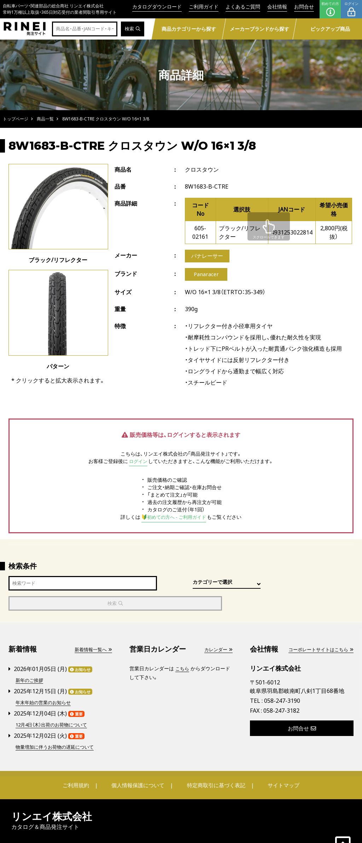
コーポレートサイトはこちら (319, 629)
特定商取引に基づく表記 (214, 764)
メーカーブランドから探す (259, 28)
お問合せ (304, 6)
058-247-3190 (282, 681)
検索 (132, 29)
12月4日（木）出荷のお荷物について (54, 703)
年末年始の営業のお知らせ (45, 681)
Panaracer (206, 275)
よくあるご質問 (243, 6)
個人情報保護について (139, 764)
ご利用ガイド (203, 6)
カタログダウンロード (157, 6)
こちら (182, 648)
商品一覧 (45, 119)
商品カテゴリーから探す (189, 28)
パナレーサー (208, 256)
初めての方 (330, 9)
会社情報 (277, 6)
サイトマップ (279, 764)
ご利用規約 (81, 764)
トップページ (15, 119)
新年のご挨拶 (30, 660)
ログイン (351, 9)
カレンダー (217, 629)
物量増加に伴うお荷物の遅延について (58, 725)
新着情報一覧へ (92, 629)
